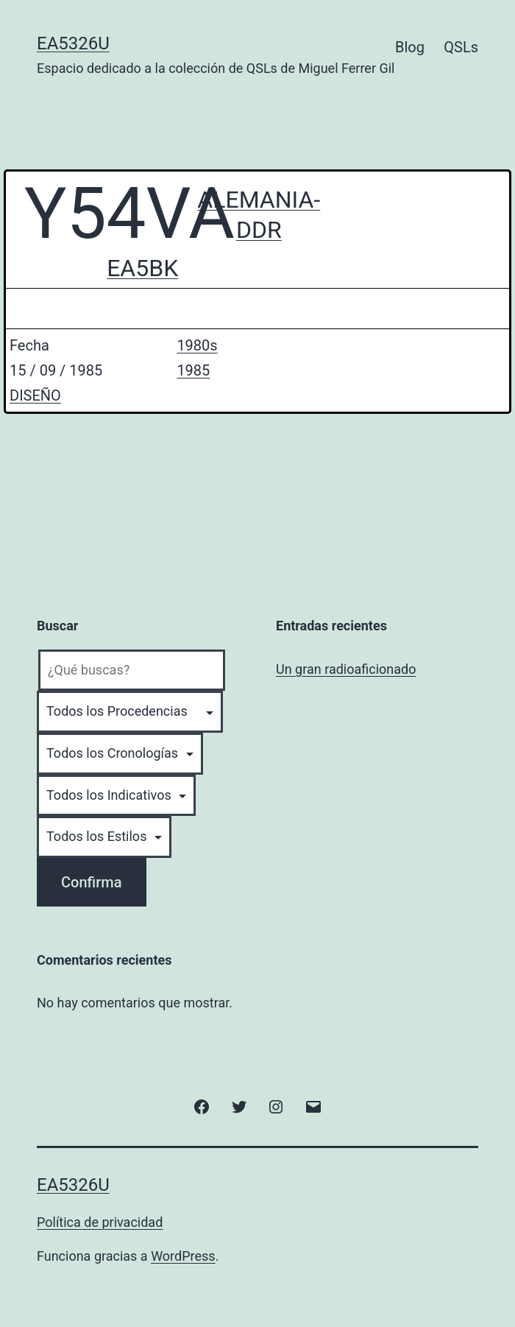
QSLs (461, 47)
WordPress (183, 1256)
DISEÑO (35, 395)
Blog (410, 47)
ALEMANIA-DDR (258, 215)
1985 (193, 370)
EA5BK (142, 268)
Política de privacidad (100, 1222)
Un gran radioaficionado (346, 669)
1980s (197, 345)
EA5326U (73, 43)
